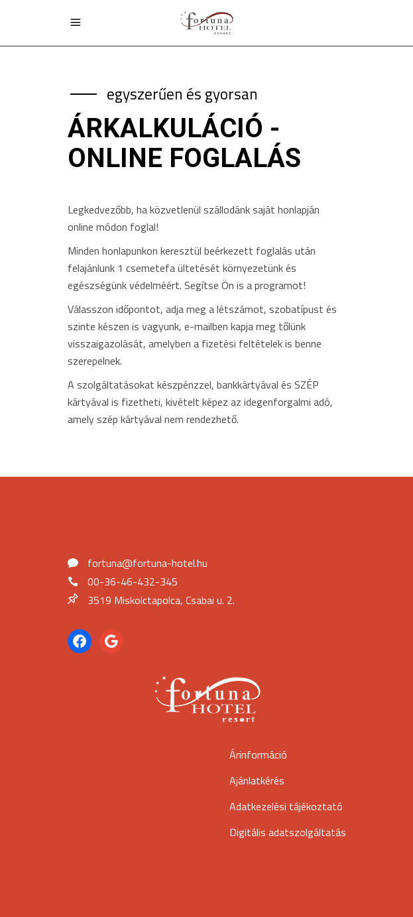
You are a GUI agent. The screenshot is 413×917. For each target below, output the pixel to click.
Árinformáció (258, 755)
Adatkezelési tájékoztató (286, 806)
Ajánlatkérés (256, 780)
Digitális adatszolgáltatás (287, 832)
